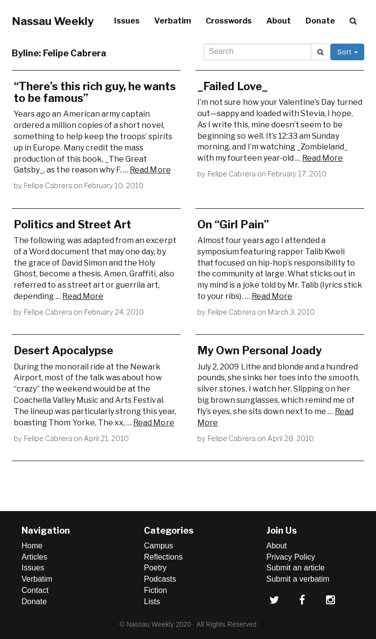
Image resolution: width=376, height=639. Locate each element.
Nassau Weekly (53, 21)
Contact (35, 590)
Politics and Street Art (72, 224)
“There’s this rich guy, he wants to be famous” (95, 92)
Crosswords (229, 20)
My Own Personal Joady (259, 350)
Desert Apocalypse (63, 350)
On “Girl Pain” (233, 224)
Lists (152, 601)
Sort (347, 52)
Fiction (155, 590)
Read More (150, 169)
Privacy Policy (290, 557)
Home (32, 545)
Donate (320, 20)
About (278, 20)
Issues (127, 20)
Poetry (155, 568)
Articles (34, 557)
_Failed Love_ (232, 86)
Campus (158, 545)
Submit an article (295, 568)
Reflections (163, 557)
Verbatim (172, 20)
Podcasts (160, 579)
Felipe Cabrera (48, 185)
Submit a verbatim (297, 579)
